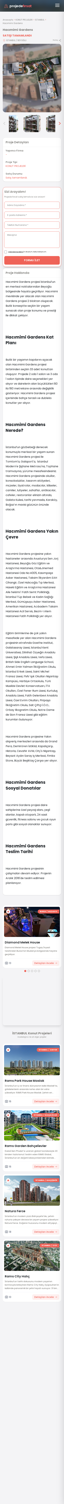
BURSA (43, 911)
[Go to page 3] (32, 971)
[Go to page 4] (35, 971)
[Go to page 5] (39, 971)
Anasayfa (8, 19)
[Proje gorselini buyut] (32, 78)
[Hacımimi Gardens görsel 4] (9, 123)
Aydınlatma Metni (15, 252)
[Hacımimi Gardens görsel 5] (32, 123)
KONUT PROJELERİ (24, 19)
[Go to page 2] (29, 971)
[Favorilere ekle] (8, 912)
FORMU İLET (32, 260)
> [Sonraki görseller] (59, 123)
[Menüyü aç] (57, 5)
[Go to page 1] (25, 971)
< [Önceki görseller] (4, 123)
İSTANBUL (39, 19)
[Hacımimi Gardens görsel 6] (54, 123)
